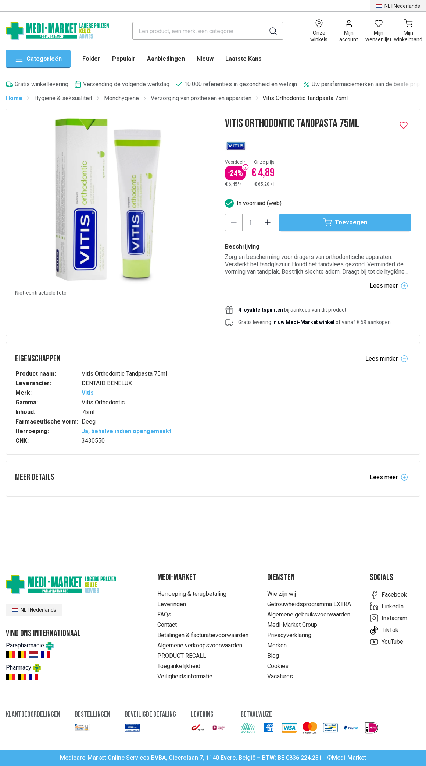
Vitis (88, 392)
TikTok (384, 630)
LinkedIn (387, 606)
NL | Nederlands (34, 610)
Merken (277, 645)
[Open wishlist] (378, 31)
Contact (167, 624)
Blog (273, 655)
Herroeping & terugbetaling (191, 593)
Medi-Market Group (292, 624)
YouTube (386, 641)
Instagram (388, 618)
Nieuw (205, 58)
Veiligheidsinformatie (184, 676)
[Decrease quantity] (233, 222)
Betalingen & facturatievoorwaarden (202, 635)
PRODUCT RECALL (181, 655)
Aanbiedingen (166, 58)
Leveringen (171, 604)
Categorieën (38, 59)
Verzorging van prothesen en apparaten (201, 98)
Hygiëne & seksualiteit (63, 98)
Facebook (388, 594)
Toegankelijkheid (178, 666)
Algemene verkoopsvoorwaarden (199, 645)
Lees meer (389, 285)
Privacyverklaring (289, 635)
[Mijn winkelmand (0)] (408, 31)
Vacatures (280, 676)
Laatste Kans (243, 58)
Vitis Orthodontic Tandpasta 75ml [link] (305, 98)
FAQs (164, 614)
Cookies (278, 666)
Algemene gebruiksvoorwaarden (308, 614)
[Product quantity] (250, 222)
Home (14, 98)
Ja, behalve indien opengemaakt (126, 431)
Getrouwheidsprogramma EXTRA (309, 604)
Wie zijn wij (281, 593)
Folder (91, 58)
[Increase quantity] (267, 222)
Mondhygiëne (121, 98)
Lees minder (386, 358)
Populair (123, 58)
